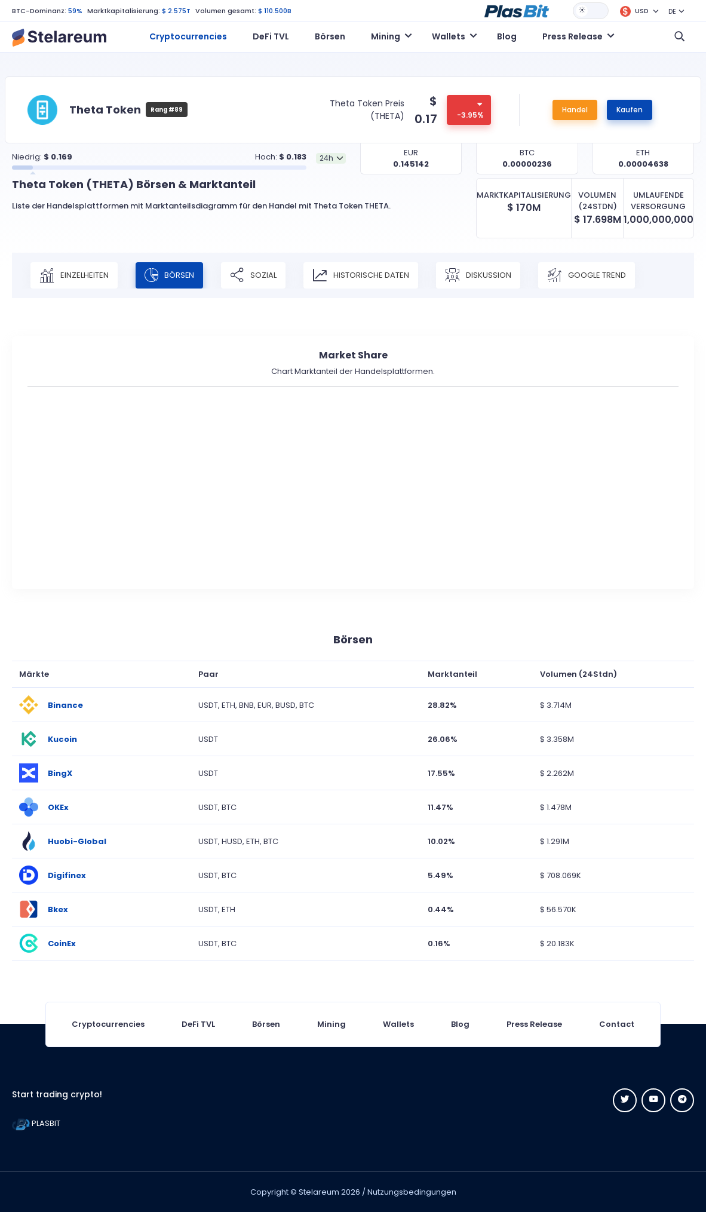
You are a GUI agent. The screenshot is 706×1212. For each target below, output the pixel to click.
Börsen (330, 36)
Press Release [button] (572, 36)
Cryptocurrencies (188, 36)
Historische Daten (361, 275)
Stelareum (319, 1192)
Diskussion (479, 275)
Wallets (398, 1024)
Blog (507, 36)
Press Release (534, 1024)
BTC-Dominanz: (39, 11)
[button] (516, 10)
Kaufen (629, 110)
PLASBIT (36, 1123)
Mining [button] (385, 36)
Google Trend (587, 275)
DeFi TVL (271, 36)
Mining (331, 1024)
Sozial (254, 275)
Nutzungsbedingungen (411, 1192)
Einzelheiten (74, 275)
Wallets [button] (448, 36)
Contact (616, 1024)
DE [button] (672, 11)
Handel (575, 110)
